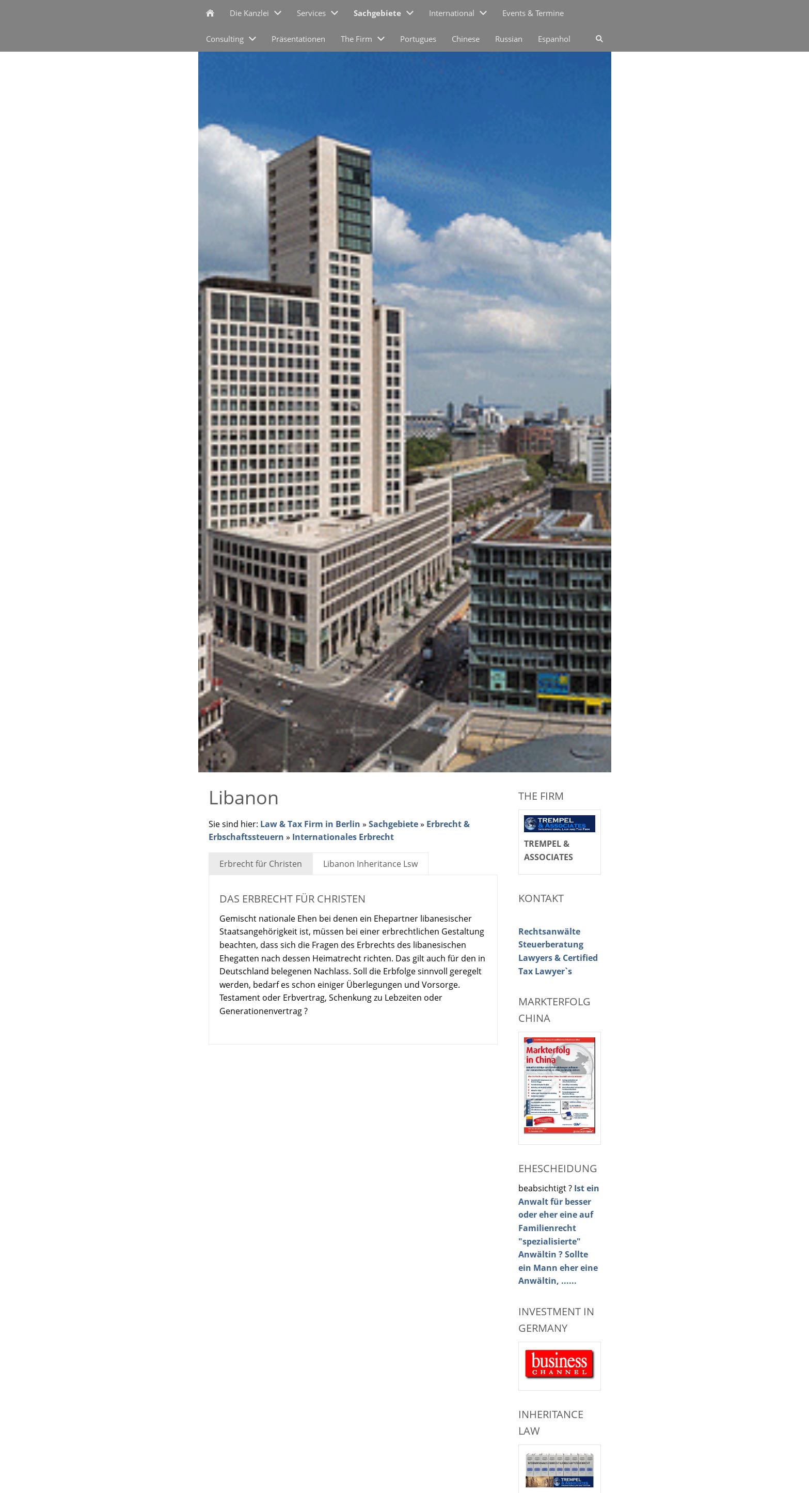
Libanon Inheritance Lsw (370, 863)
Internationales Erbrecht (343, 837)
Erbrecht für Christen (260, 863)
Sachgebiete (393, 824)
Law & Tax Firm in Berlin (310, 824)
